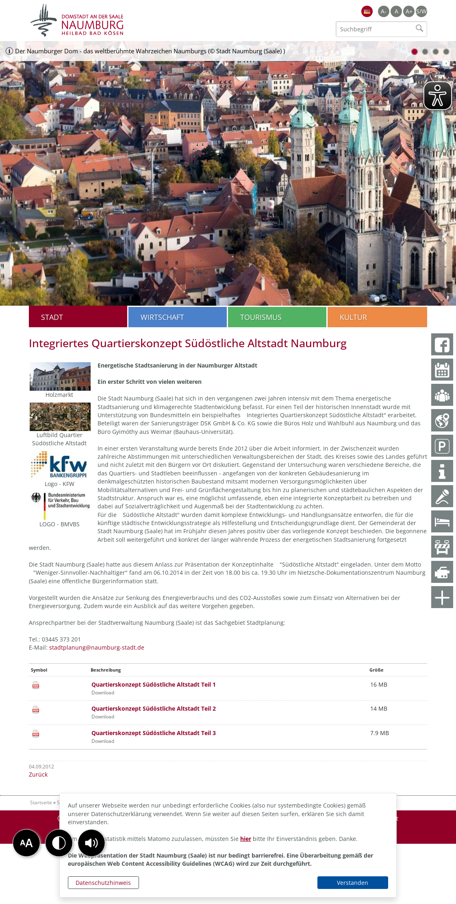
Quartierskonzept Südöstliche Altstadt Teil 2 (153, 708)
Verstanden (352, 882)
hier (245, 839)
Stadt (52, 317)
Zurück (38, 774)
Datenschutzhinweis (103, 882)
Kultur (353, 317)
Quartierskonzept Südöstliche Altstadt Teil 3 (153, 733)
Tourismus (261, 317)
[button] (91, 843)
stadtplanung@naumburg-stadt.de (96, 647)
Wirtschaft (162, 317)
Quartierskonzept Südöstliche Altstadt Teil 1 (153, 684)
